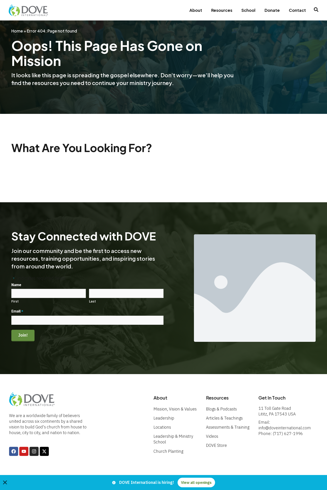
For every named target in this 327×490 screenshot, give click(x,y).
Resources (221, 10)
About (195, 10)
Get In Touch (272, 397)
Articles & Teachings (224, 418)
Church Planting (168, 451)
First (15, 301)
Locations (162, 427)
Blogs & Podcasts (221, 409)
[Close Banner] (5, 482)
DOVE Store (216, 445)
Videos (212, 436)
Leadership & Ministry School (173, 439)
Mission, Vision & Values (175, 409)
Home (17, 30)
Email (17, 311)
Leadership (164, 418)
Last (92, 301)
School (248, 10)
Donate (271, 10)
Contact (296, 10)
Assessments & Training (227, 427)
